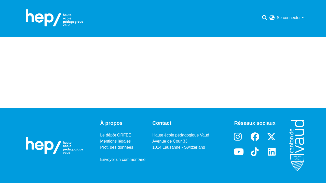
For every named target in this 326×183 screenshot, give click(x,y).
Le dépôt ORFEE (115, 135)
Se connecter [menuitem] (289, 18)
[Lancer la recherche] (265, 18)
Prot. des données (116, 147)
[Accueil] (54, 17)
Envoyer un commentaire (122, 159)
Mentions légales (115, 141)
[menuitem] (272, 18)
